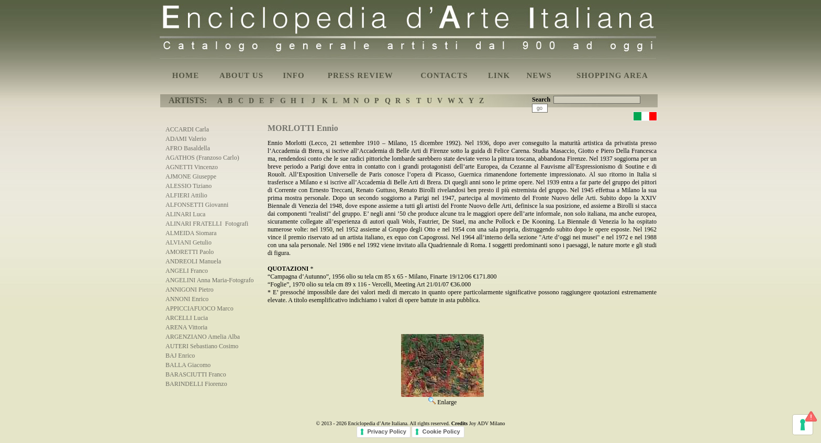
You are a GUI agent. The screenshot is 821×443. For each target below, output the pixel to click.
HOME (185, 75)
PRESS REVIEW (360, 75)
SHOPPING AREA (612, 75)
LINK (499, 75)
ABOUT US (241, 75)
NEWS (538, 75)
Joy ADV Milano (487, 423)
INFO (294, 75)
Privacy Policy (386, 431)
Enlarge (442, 398)
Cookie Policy (441, 431)
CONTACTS (444, 75)
